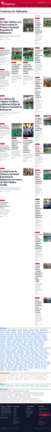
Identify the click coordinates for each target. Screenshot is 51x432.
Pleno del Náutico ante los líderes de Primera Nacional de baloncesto (16, 144)
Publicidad (40, 421)
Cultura (41, 6)
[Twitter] (3, 417)
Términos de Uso (29, 413)
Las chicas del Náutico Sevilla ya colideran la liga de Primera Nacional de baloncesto (38, 124)
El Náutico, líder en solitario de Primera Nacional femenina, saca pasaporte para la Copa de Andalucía (5, 75)
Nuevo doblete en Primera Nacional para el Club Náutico (5, 127)
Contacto (27, 416)
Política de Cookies (29, 412)
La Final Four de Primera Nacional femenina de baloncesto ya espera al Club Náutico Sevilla (38, 273)
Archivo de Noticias (17, 422)
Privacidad (37, 428)
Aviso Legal (28, 415)
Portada (4, 6)
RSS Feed (15, 423)
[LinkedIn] (6, 417)
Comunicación (36, 6)
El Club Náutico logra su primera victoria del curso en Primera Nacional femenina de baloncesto (28, 146)
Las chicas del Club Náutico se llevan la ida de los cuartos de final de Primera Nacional (5, 52)
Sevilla (13, 6)
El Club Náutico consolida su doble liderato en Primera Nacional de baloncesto (16, 69)
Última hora (9, 6)
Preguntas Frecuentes (42, 422)
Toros (31, 6)
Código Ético (28, 409)
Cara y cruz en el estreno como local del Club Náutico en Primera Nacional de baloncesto (5, 148)
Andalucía (18, 6)
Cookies (41, 428)
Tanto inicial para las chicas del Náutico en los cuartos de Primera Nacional (5, 205)
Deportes (26, 6)
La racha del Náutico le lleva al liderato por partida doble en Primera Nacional (28, 69)
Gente (22, 6)
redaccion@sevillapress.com (11, 429)
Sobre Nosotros (29, 408)
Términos (44, 428)
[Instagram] (4, 417)
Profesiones (46, 6)
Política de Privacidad (29, 411)
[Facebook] (1, 417)
